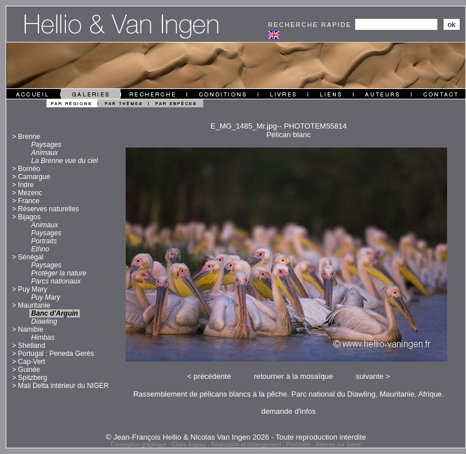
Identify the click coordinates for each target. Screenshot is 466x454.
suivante (369, 376)
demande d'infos (288, 411)
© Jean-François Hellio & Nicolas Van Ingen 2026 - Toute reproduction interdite (236, 437)
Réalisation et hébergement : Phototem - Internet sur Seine (286, 444)
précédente (212, 376)
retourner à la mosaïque (293, 376)
